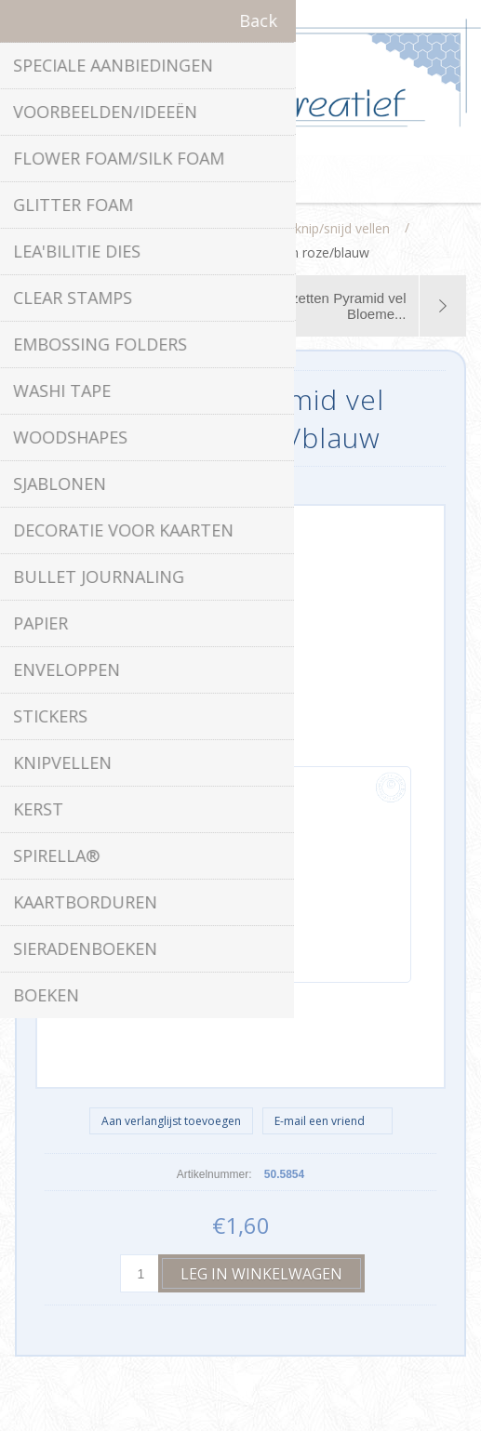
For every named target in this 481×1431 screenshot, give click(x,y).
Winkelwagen (264, 179)
